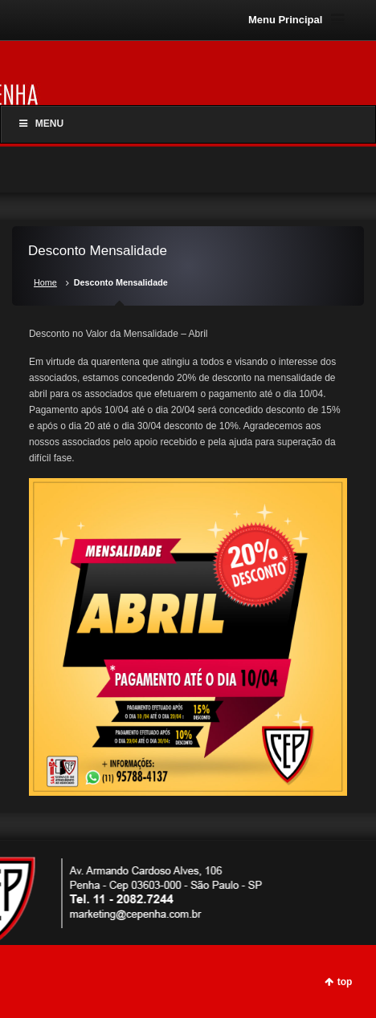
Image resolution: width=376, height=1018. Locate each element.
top (345, 982)
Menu (40, 123)
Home (45, 282)
